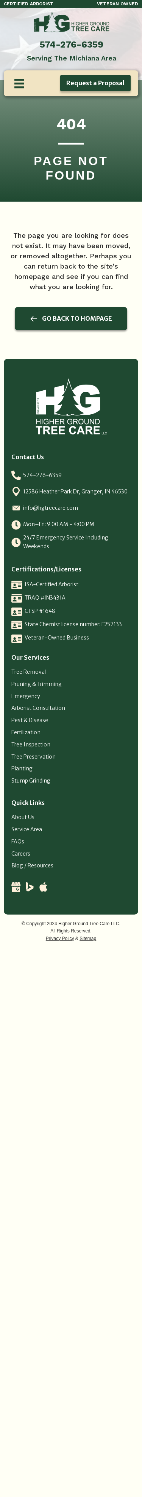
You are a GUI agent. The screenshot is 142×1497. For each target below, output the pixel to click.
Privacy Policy (60, 938)
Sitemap (88, 938)
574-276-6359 (71, 44)
